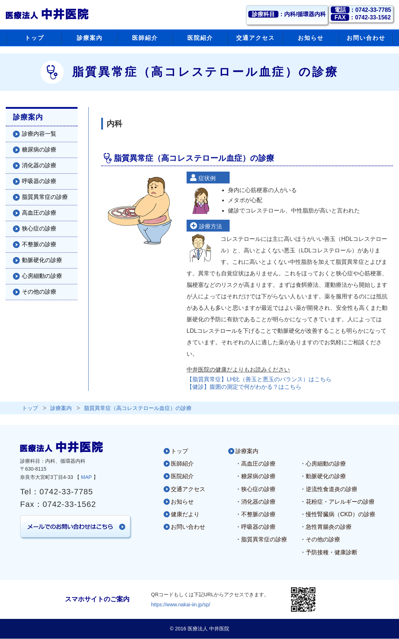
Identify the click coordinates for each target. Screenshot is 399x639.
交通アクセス (188, 489)
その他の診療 (39, 292)
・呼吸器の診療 (255, 527)
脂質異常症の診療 (45, 197)
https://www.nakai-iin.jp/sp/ (180, 604)
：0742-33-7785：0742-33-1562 (361, 13)
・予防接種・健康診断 (328, 552)
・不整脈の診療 (255, 514)
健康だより (185, 514)
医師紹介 (182, 464)
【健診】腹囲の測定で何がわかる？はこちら (244, 387)
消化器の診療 (39, 165)
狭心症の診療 (39, 228)
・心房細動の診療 (323, 464)
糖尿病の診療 (39, 149)
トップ (179, 451)
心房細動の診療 (42, 276)
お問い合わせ (188, 527)
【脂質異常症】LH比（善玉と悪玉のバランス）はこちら (259, 379)
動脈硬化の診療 (42, 260)
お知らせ (182, 502)
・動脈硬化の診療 (323, 476)
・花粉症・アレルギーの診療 (337, 502)
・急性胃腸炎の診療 (326, 527)
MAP (86, 477)
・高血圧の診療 (255, 464)
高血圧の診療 (39, 213)
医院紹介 (182, 476)
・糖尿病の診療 (255, 476)
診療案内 (246, 451)
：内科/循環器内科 (287, 14)
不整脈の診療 (39, 244)
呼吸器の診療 (39, 181)
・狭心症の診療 (255, 489)
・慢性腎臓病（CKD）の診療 (337, 514)
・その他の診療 (320, 539)
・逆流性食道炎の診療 (328, 489)
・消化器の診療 (255, 502)
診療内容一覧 (39, 134)
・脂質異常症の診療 (261, 539)
